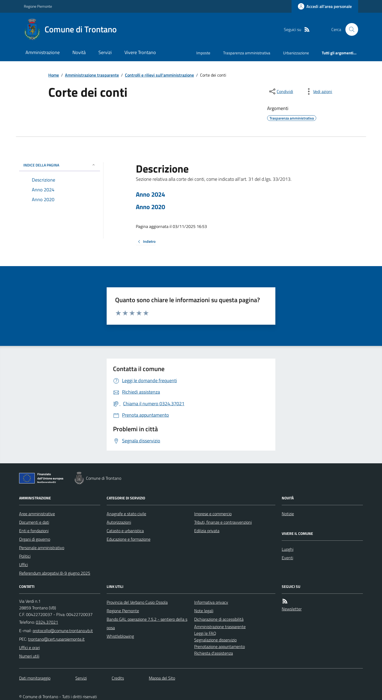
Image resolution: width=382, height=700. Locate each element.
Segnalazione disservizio (215, 640)
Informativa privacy (211, 602)
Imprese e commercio (213, 513)
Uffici (23, 564)
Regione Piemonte (38, 6)
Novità (79, 52)
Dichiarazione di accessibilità (219, 619)
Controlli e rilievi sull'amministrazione (159, 75)
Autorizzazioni (119, 522)
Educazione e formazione (128, 539)
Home (53, 75)
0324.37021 (47, 622)
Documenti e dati (34, 522)
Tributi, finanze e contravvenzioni (223, 522)
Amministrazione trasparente (92, 75)
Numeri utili (29, 656)
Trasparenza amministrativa (246, 53)
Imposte (203, 53)
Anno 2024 (150, 194)
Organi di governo (34, 539)
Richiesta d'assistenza (213, 653)
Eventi (287, 557)
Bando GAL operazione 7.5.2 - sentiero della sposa (147, 623)
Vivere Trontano (140, 52)
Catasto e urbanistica (125, 530)
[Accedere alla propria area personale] (325, 6)
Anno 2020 (150, 207)
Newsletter (292, 609)
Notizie (288, 513)
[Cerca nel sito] (349, 29)
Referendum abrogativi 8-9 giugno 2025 (54, 573)
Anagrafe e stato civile (126, 513)
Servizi (105, 52)
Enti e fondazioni (34, 530)
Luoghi (287, 549)
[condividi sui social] (280, 91)
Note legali (203, 610)
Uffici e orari (29, 647)
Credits (118, 678)
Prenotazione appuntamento (219, 646)
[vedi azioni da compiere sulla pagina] (318, 91)
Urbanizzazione (296, 53)
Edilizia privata (206, 530)
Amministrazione (42, 52)
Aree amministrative (37, 513)
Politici (25, 556)
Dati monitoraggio (34, 678)
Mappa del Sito (162, 678)
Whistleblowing (120, 636)
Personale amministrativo (41, 547)
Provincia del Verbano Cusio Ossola (137, 602)
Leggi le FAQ (205, 633)
